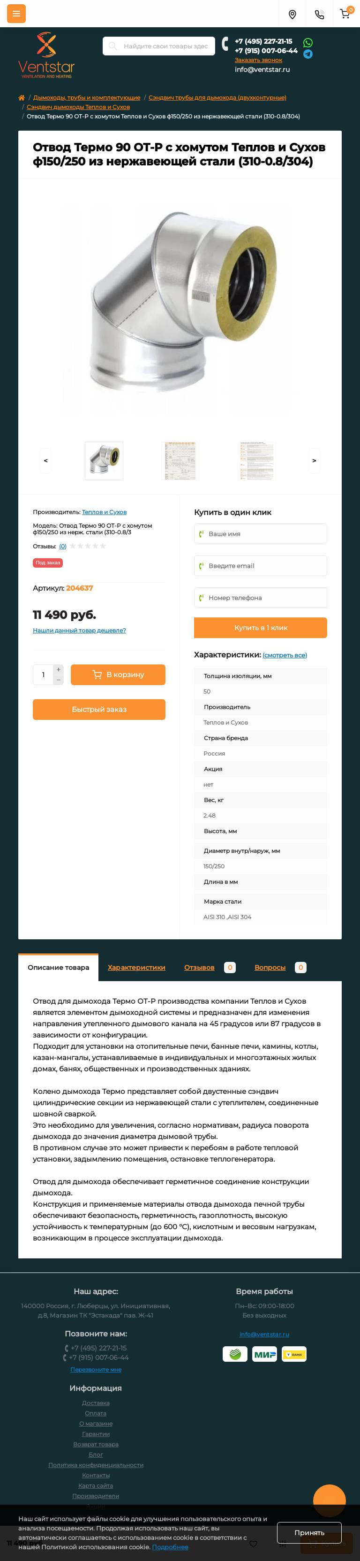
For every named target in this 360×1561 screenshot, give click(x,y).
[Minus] (58, 680)
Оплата (95, 1413)
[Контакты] (319, 13)
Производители (95, 1495)
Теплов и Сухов (104, 511)
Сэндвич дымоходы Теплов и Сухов (78, 106)
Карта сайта (95, 1485)
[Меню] (16, 13)
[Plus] (58, 669)
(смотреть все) (284, 655)
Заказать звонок (258, 59)
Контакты (96, 1475)
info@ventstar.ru (262, 69)
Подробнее (170, 1547)
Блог (96, 1454)
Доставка (96, 1402)
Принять (309, 1533)
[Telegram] (308, 53)
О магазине (95, 1423)
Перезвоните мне (95, 1369)
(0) (63, 546)
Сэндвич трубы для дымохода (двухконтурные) (217, 97)
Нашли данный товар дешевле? (79, 630)
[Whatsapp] (308, 42)
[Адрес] (292, 13)
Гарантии (96, 1433)
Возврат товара (96, 1444)
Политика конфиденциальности (95, 1464)
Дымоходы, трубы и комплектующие (86, 97)
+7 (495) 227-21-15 (263, 41)
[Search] (113, 46)
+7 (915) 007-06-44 (266, 51)
